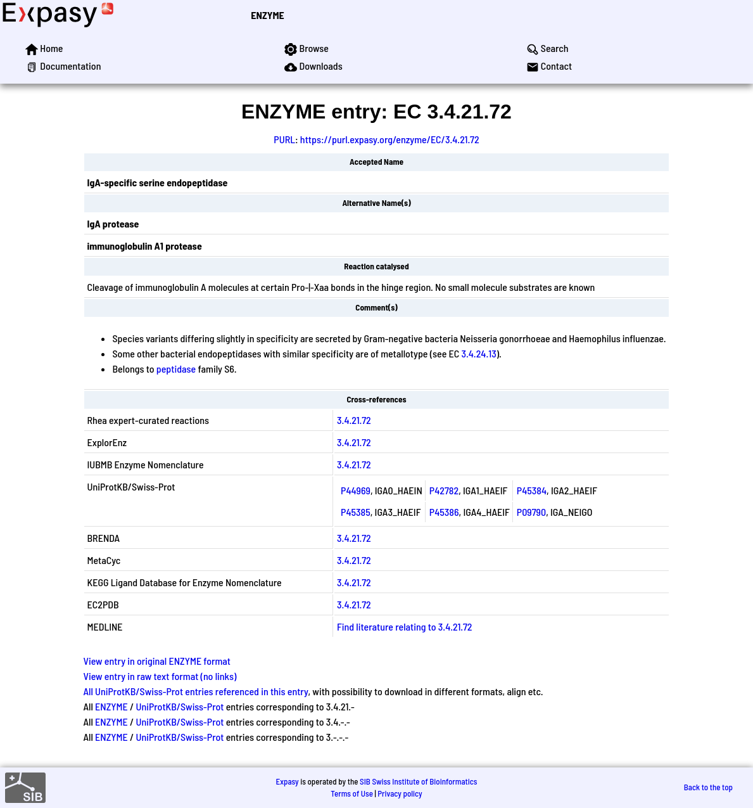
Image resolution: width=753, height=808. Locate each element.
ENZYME (267, 15)
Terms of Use (352, 793)
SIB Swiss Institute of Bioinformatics (418, 781)
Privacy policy (399, 793)
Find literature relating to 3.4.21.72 (404, 626)
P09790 (531, 512)
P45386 (444, 512)
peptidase (176, 368)
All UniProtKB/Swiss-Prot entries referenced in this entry (195, 691)
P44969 (355, 490)
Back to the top (708, 787)
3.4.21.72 (354, 420)
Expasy (286, 781)
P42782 (444, 490)
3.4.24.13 (478, 353)
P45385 (355, 512)
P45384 (532, 490)
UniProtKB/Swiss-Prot (180, 706)
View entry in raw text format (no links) (159, 676)
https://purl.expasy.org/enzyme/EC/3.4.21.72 (389, 139)
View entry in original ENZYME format (157, 661)
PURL (284, 139)
